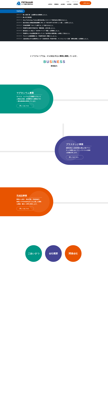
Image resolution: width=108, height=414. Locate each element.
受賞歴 (36, 386)
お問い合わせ (86, 3)
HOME (68, 1)
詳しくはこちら (24, 154)
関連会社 (37, 384)
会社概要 (37, 381)
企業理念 (50, 4)
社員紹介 (52, 384)
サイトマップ (75, 1)
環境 (36, 393)
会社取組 (35, 389)
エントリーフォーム (55, 386)
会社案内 (35, 379)
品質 (36, 391)
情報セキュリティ (39, 395)
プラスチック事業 (23, 389)
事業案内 (20, 385)
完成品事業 (21, 391)
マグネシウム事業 (23, 387)
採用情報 (52, 381)
